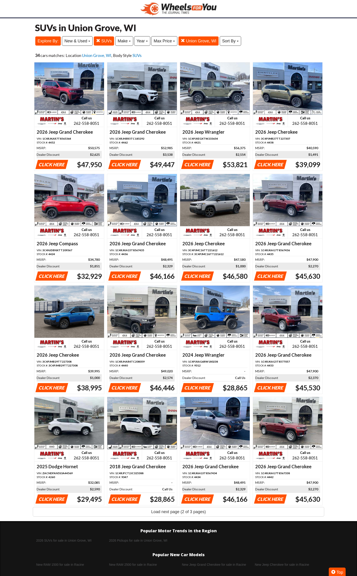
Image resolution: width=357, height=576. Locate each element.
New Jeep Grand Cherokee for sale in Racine (214, 564)
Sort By (230, 41)
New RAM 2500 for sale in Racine (133, 564)
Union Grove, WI (198, 40)
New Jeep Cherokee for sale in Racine (282, 564)
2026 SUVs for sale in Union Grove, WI (64, 540)
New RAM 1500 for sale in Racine (60, 564)
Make (124, 41)
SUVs (104, 40)
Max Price (164, 41)
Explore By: (48, 41)
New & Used (77, 41)
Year (142, 41)
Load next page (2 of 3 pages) (178, 511)
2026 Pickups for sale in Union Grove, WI (138, 540)
